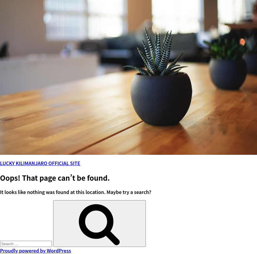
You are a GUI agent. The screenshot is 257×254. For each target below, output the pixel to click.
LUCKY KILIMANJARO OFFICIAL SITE (40, 163)
